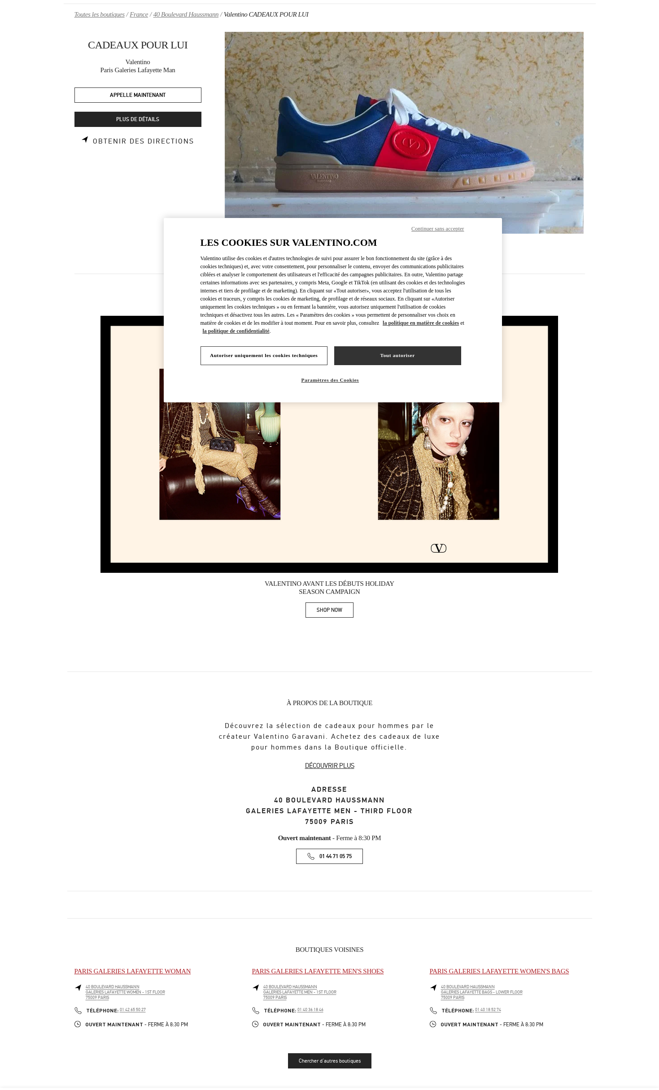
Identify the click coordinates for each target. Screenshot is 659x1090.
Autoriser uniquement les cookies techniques (264, 355)
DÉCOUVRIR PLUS (329, 766)
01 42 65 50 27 (133, 1009)
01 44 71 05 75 (335, 856)
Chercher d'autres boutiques (330, 1061)
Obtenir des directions (143, 141)
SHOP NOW (335, 611)
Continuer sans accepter (437, 229)
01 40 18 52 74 (488, 1009)
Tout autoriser (397, 355)
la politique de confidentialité (236, 331)
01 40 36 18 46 (310, 1009)
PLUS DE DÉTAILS (137, 119)
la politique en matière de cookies (421, 323)
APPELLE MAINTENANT (138, 95)
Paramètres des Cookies (330, 380)
